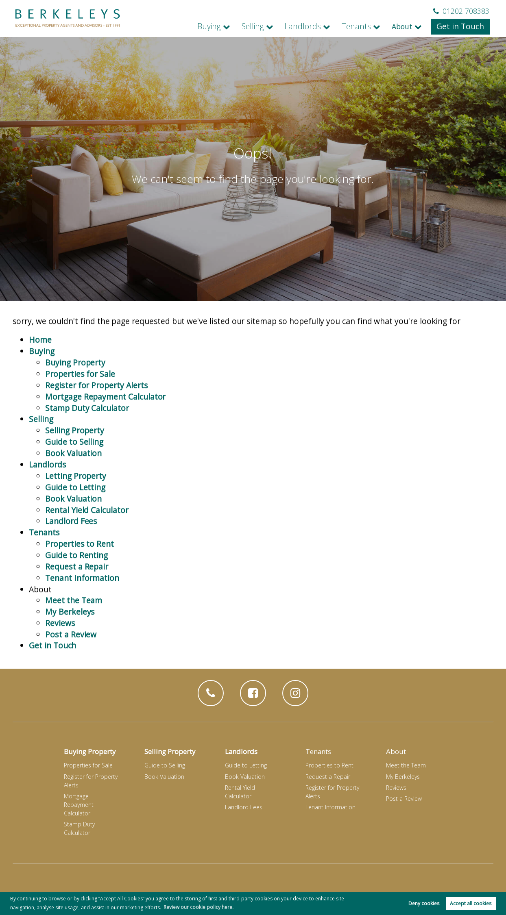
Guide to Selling (74, 468)
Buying (226, 26)
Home (40, 369)
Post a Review (70, 655)
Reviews (60, 644)
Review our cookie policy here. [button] (198, 906)
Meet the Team (73, 622)
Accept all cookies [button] (470, 903)
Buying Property (75, 391)
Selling (267, 26)
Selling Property (74, 457)
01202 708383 (461, 11)
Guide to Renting (76, 578)
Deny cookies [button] (423, 903)
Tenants (362, 26)
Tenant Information (82, 600)
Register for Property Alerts (96, 413)
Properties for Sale (80, 402)
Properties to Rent (79, 567)
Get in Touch (462, 26)
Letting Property (75, 501)
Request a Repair (76, 589)
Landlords (313, 26)
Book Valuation (73, 479)
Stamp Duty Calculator (87, 435)
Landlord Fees (71, 545)
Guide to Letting (75, 512)
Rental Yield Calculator (87, 534)
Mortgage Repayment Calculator (105, 424)
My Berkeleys (69, 633)
